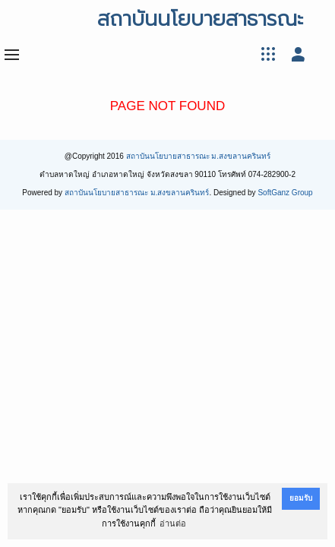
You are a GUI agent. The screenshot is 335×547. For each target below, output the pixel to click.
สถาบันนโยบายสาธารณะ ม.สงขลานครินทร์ (198, 156)
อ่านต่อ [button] (173, 523)
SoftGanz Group (285, 192)
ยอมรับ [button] (300, 498)
